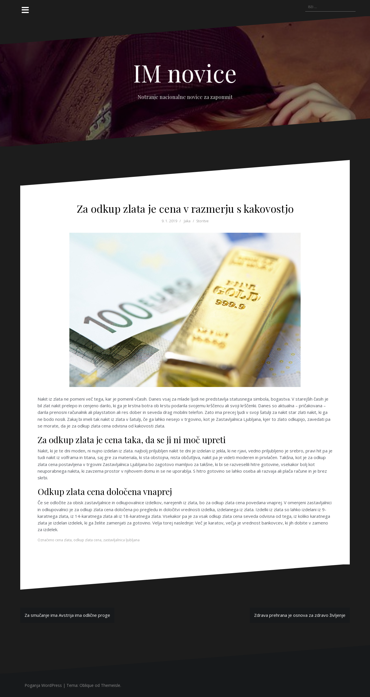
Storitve (202, 221)
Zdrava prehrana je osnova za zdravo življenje (299, 615)
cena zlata (63, 540)
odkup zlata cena (87, 540)
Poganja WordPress (43, 685)
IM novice (185, 73)
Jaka (187, 221)
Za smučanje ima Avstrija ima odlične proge (67, 615)
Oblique (86, 685)
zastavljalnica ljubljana (121, 540)
